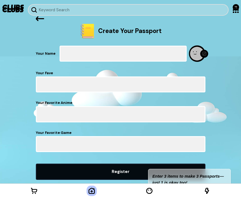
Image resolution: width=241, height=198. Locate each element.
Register (121, 171)
